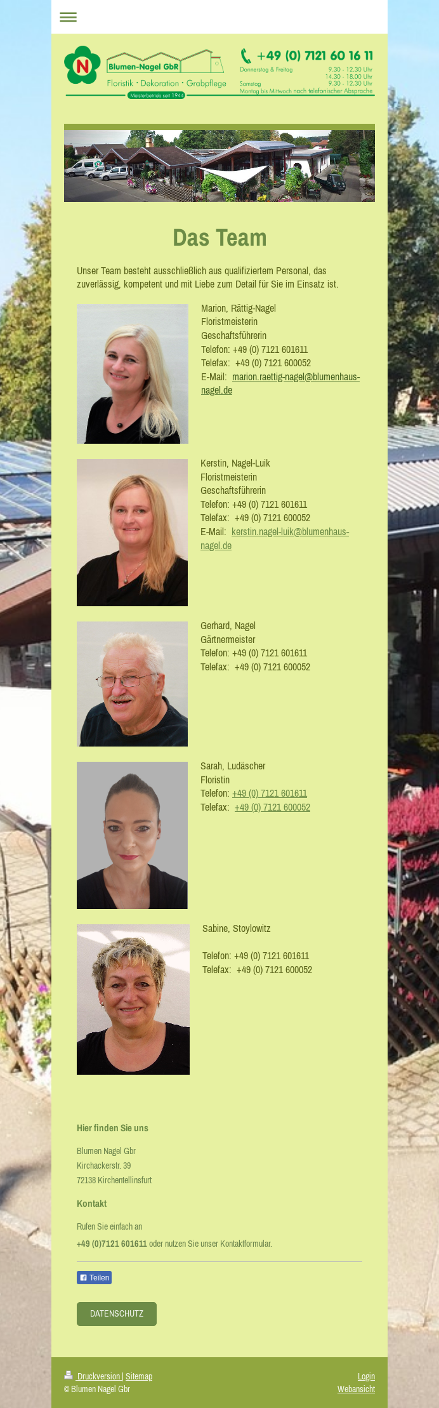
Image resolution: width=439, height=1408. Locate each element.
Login (366, 1376)
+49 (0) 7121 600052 (272, 807)
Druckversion (93, 1376)
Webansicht (356, 1389)
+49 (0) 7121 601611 (269, 793)
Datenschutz (116, 1313)
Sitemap (139, 1376)
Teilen (94, 1277)
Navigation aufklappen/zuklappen (219, 16)
